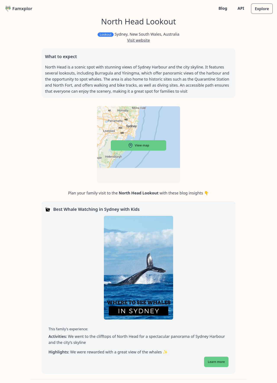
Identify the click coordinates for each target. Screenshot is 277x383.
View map (138, 145)
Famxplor (18, 8)
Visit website (138, 40)
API (241, 8)
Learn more (216, 362)
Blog (223, 8)
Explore (262, 8)
